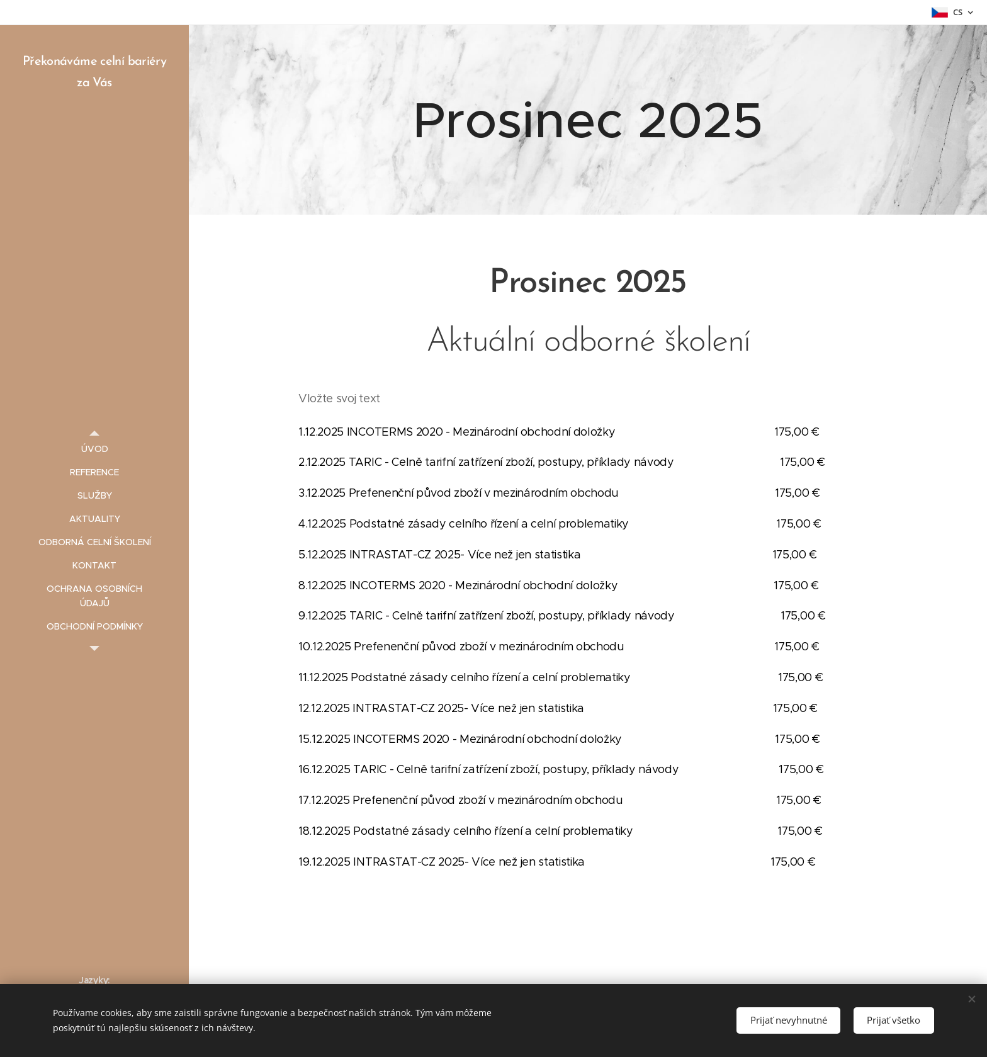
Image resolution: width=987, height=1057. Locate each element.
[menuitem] (94, 449)
